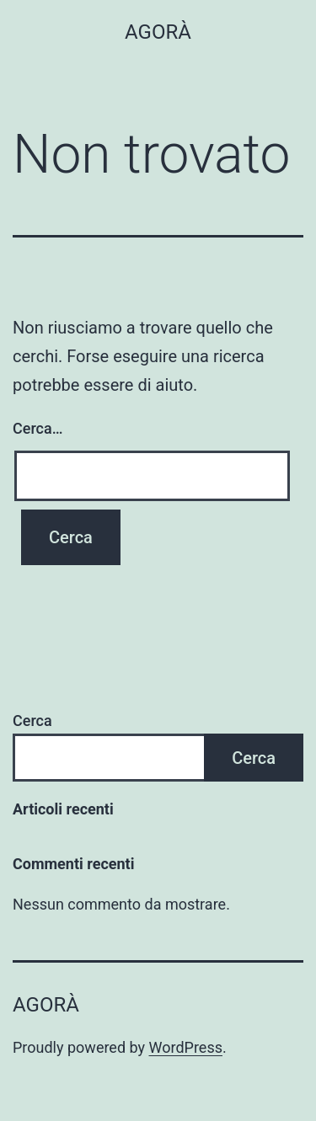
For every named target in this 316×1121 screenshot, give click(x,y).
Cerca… (37, 428)
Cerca (32, 720)
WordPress (185, 1047)
